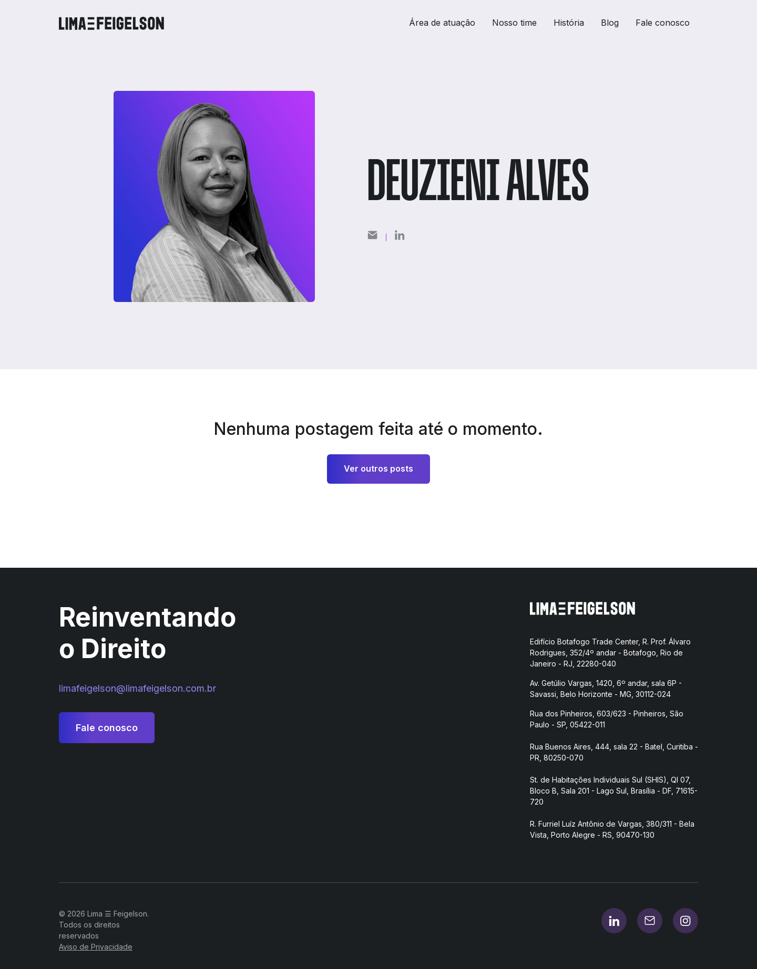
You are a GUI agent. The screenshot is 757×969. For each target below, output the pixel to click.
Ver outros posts (378, 469)
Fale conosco (663, 23)
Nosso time (514, 23)
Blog (610, 23)
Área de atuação (442, 23)
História (569, 23)
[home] (115, 23)
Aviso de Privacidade (95, 946)
